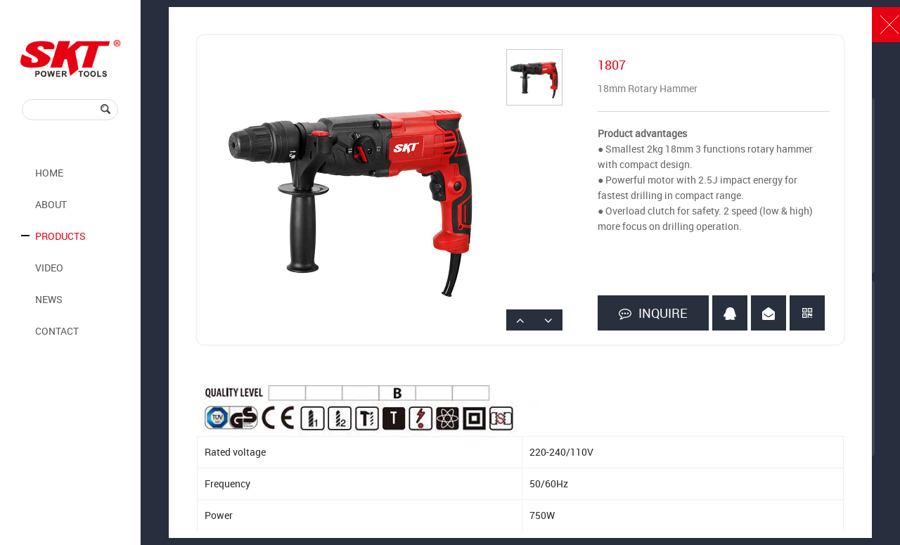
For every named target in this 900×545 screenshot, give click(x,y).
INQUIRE (653, 313)
